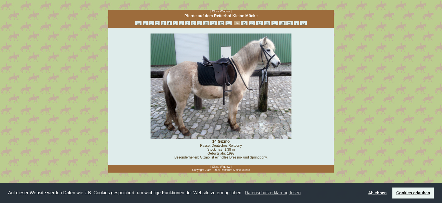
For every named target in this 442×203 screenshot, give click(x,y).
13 (228, 23)
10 (206, 23)
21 (289, 23)
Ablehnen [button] (377, 193)
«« (138, 23)
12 (221, 23)
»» (303, 23)
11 (213, 23)
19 (274, 23)
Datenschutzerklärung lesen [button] (272, 192)
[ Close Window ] (220, 11)
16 (251, 23)
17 (259, 23)
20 (282, 23)
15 (244, 23)
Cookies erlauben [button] (413, 193)
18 (267, 23)
